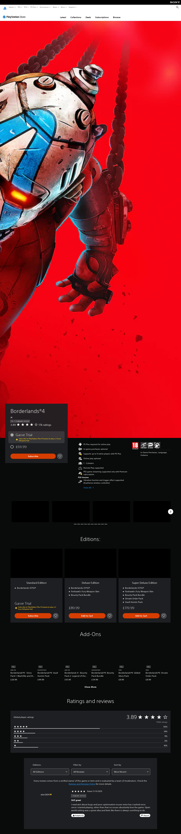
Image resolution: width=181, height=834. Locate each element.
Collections (75, 14)
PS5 (19, 7)
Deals (88, 14)
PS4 (25, 7)
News (55, 7)
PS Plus (33, 7)
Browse (116, 14)
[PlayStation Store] (15, 14)
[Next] (170, 509)
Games (11, 7)
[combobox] (50, 769)
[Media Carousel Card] (30, 509)
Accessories (44, 7)
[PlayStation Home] (5, 7)
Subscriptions (102, 14)
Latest (63, 14)
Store (63, 7)
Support (72, 7)
